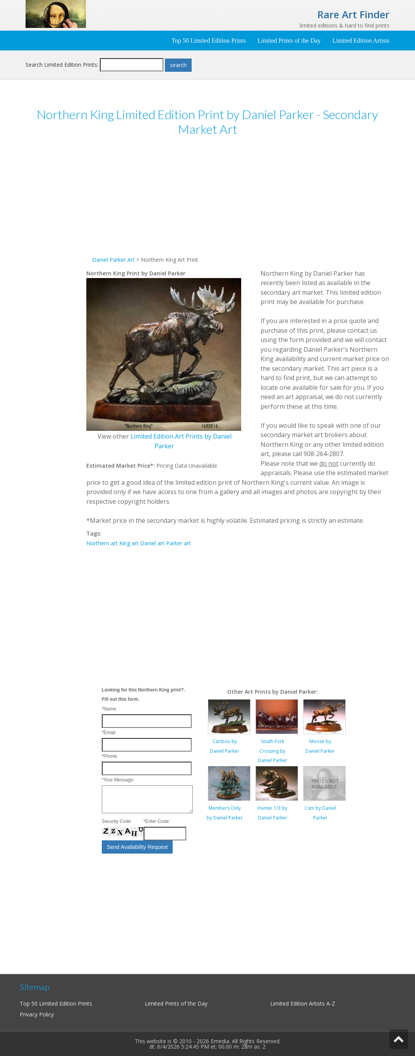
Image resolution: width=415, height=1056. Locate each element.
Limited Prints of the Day (289, 40)
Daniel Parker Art (113, 259)
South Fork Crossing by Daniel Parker (272, 751)
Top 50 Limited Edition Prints (208, 40)
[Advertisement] (56, 263)
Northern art (102, 543)
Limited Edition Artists (360, 40)
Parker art (178, 543)
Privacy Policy (37, 1014)
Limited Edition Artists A (300, 1003)
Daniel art (152, 543)
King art (129, 543)
